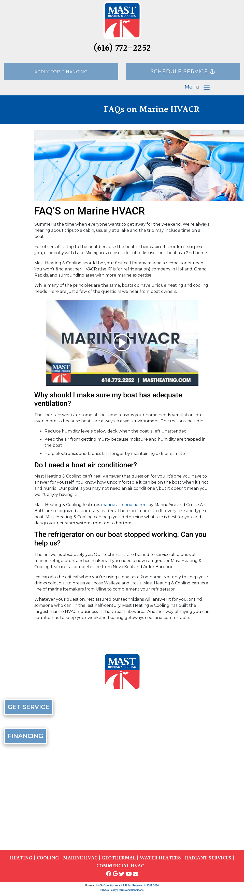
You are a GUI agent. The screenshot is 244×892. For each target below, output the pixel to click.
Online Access (109, 885)
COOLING (48, 858)
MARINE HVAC (80, 858)
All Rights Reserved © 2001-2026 (140, 885)
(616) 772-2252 (122, 48)
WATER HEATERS (160, 858)
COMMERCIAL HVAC (120, 866)
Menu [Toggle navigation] (197, 87)
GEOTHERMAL (119, 858)
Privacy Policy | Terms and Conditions (122, 890)
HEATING (21, 858)
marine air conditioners (124, 504)
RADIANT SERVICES (208, 858)
